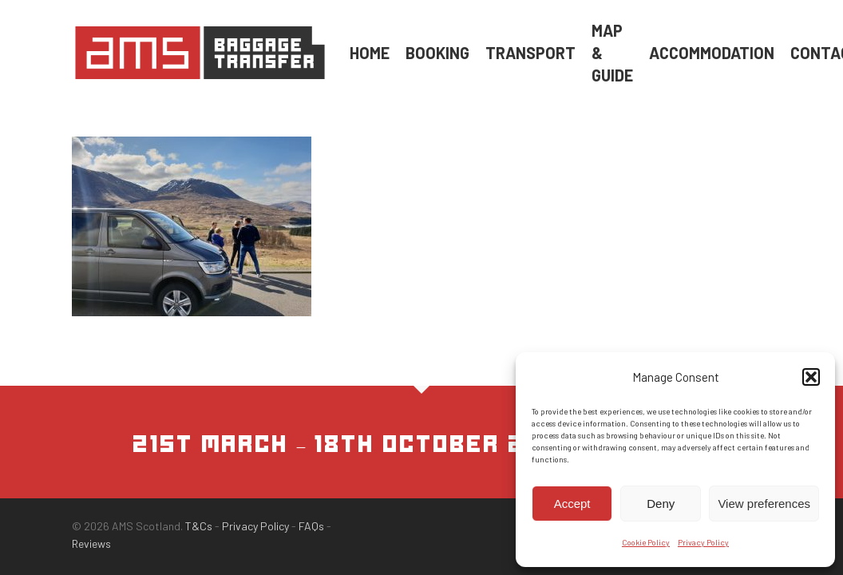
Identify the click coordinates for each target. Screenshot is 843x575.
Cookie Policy (646, 542)
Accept (572, 503)
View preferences (764, 503)
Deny (661, 503)
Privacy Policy (703, 542)
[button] (811, 377)
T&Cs (198, 526)
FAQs (311, 526)
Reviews (91, 543)
